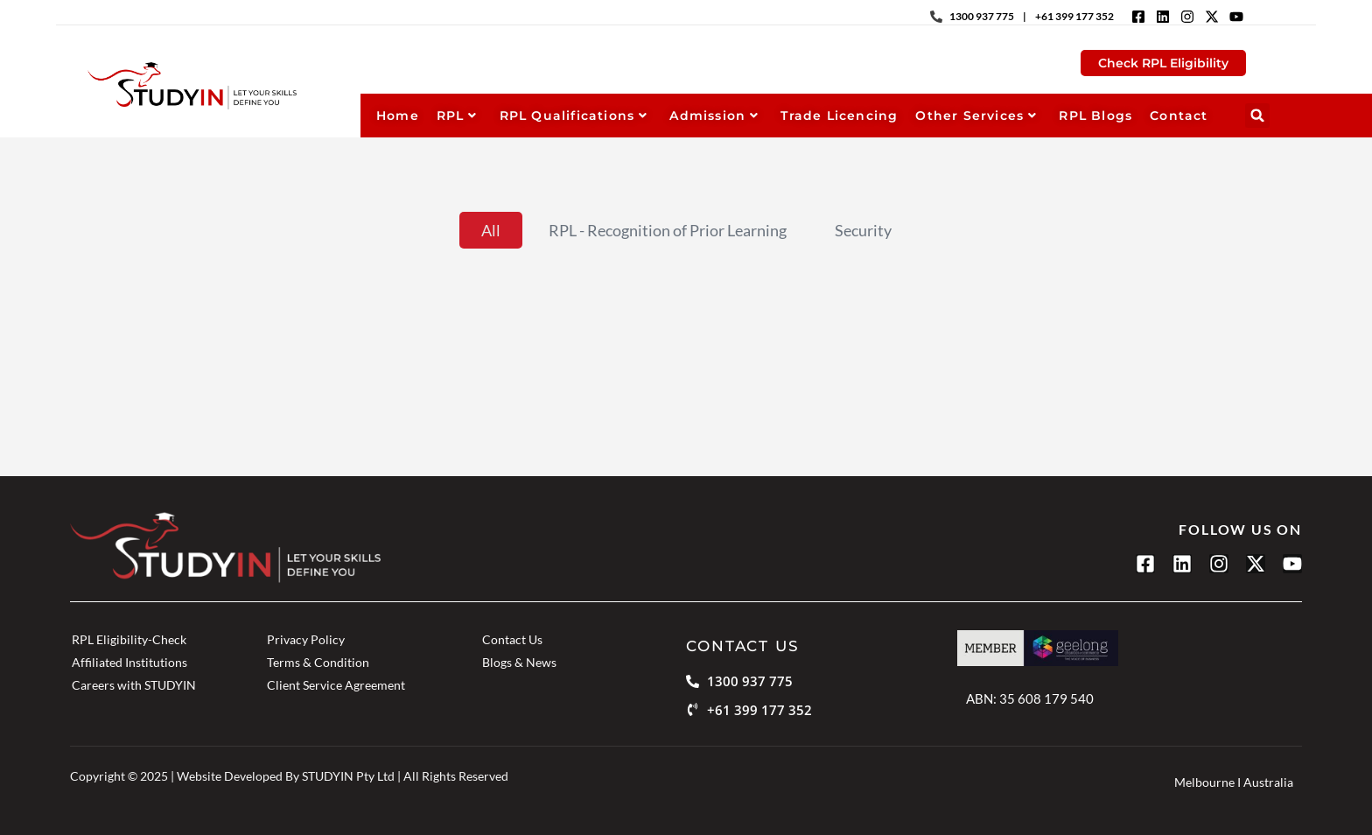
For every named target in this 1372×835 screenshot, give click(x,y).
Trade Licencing (839, 115)
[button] (1257, 115)
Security (863, 230)
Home (397, 115)
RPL (457, 115)
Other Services (976, 115)
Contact (1179, 115)
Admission (714, 115)
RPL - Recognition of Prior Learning (668, 230)
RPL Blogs (1095, 115)
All (490, 230)
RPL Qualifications (574, 115)
